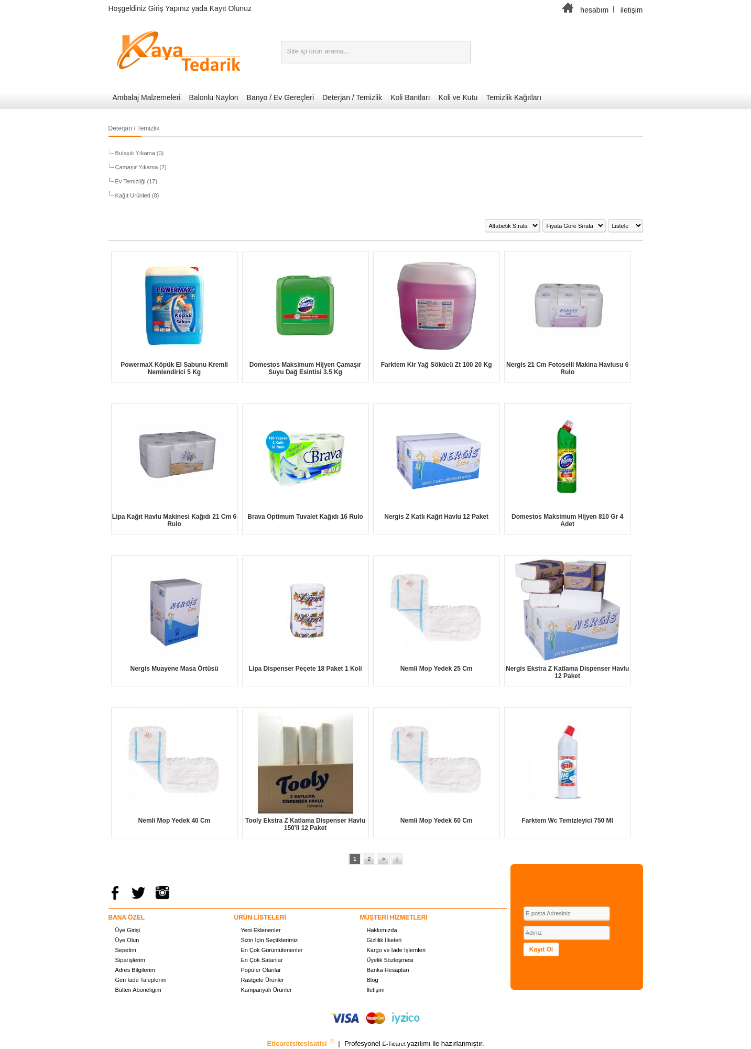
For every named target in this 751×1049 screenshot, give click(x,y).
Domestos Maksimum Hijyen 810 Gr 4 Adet (567, 520)
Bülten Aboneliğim (138, 990)
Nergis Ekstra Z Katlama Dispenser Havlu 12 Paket (567, 672)
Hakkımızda (382, 930)
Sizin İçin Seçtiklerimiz (269, 940)
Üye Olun (127, 940)
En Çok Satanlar (262, 960)
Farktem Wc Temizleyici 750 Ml (567, 820)
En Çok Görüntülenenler (272, 950)
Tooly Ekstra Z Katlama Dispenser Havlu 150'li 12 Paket (305, 824)
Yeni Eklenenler (261, 930)
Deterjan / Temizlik (352, 97)
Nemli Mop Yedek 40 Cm (174, 820)
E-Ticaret (395, 1044)
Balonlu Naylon (213, 97)
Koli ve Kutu (458, 97)
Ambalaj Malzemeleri (147, 97)
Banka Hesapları (388, 970)
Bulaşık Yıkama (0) (139, 153)
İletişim (376, 990)
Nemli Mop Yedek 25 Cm (436, 668)
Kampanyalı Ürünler (266, 990)
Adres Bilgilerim (135, 970)
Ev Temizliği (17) (136, 181)
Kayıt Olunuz (231, 8)
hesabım (594, 10)
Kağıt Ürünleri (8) (136, 195)
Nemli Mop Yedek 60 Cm (436, 820)
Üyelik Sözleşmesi (390, 960)
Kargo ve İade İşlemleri (396, 950)
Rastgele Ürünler (263, 980)
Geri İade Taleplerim (141, 980)
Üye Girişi (127, 930)
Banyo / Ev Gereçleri (280, 97)
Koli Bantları (410, 97)
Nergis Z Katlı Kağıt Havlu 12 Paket (436, 516)
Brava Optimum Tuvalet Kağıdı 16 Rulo (305, 516)
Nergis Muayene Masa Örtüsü (174, 668)
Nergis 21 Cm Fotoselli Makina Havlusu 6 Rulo (567, 368)
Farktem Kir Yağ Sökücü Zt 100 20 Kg (436, 364)
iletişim (632, 10)
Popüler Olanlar (261, 970)
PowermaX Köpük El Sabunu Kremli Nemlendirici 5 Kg (174, 368)
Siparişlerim (130, 960)
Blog (372, 980)
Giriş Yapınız (169, 8)
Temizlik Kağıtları (513, 97)
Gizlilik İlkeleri (384, 940)
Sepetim (125, 950)
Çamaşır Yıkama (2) (140, 167)
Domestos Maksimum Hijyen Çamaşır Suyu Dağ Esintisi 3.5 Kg (305, 368)
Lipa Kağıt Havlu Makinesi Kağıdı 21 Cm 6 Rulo (174, 520)
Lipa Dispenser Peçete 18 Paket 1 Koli (305, 668)
